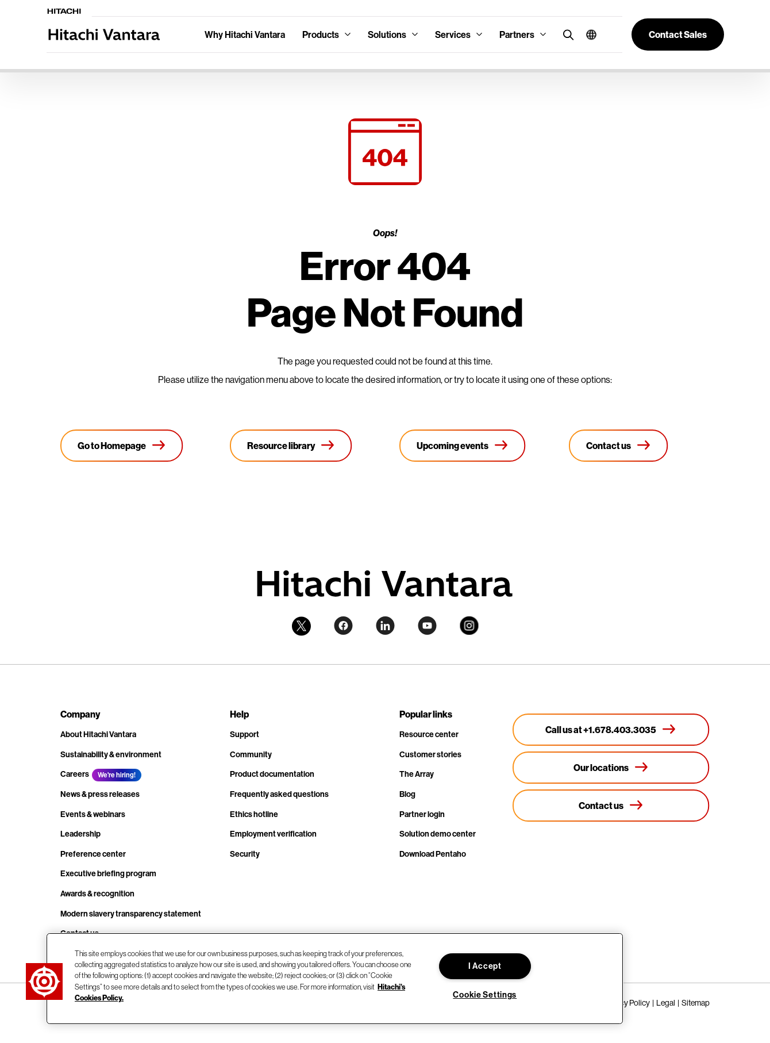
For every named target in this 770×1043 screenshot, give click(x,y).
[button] (587, 34)
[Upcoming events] (462, 446)
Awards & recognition (97, 893)
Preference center (93, 854)
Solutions (387, 34)
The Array (416, 774)
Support (244, 734)
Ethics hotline (254, 814)
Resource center (429, 734)
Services (453, 34)
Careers (74, 774)
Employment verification (273, 834)
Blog (407, 794)
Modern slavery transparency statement (130, 913)
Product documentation (272, 774)
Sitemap (696, 1003)
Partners (516, 34)
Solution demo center (437, 834)
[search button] (566, 34)
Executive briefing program (108, 873)
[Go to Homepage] (121, 446)
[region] (334, 979)
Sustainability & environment (110, 754)
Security (245, 854)
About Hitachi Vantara (98, 734)
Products (320, 34)
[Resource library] (291, 446)
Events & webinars (92, 814)
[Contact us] (618, 446)
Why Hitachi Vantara (245, 34)
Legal (665, 1003)
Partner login (422, 814)
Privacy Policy (626, 1003)
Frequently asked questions (279, 794)
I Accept (485, 966)
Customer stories (430, 754)
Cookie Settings (485, 995)
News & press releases (100, 794)
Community (251, 754)
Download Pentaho (432, 854)
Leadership (80, 834)
